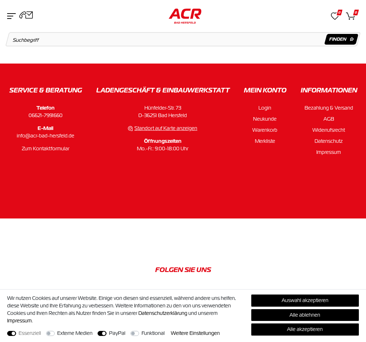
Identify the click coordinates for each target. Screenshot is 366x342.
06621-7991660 (46, 115)
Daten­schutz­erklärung (162, 313)
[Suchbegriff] (183, 39)
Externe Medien (75, 333)
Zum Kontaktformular (45, 148)
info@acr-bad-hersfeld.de (45, 135)
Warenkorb (264, 130)
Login (264, 108)
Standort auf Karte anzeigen (165, 128)
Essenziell (30, 333)
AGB (328, 119)
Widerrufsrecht (328, 130)
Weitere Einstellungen (195, 333)
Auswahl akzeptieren (305, 300)
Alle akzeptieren (305, 329)
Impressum (328, 152)
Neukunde (265, 119)
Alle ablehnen (305, 315)
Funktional (153, 333)
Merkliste (265, 141)
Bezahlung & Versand (329, 108)
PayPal (117, 333)
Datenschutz (329, 141)
